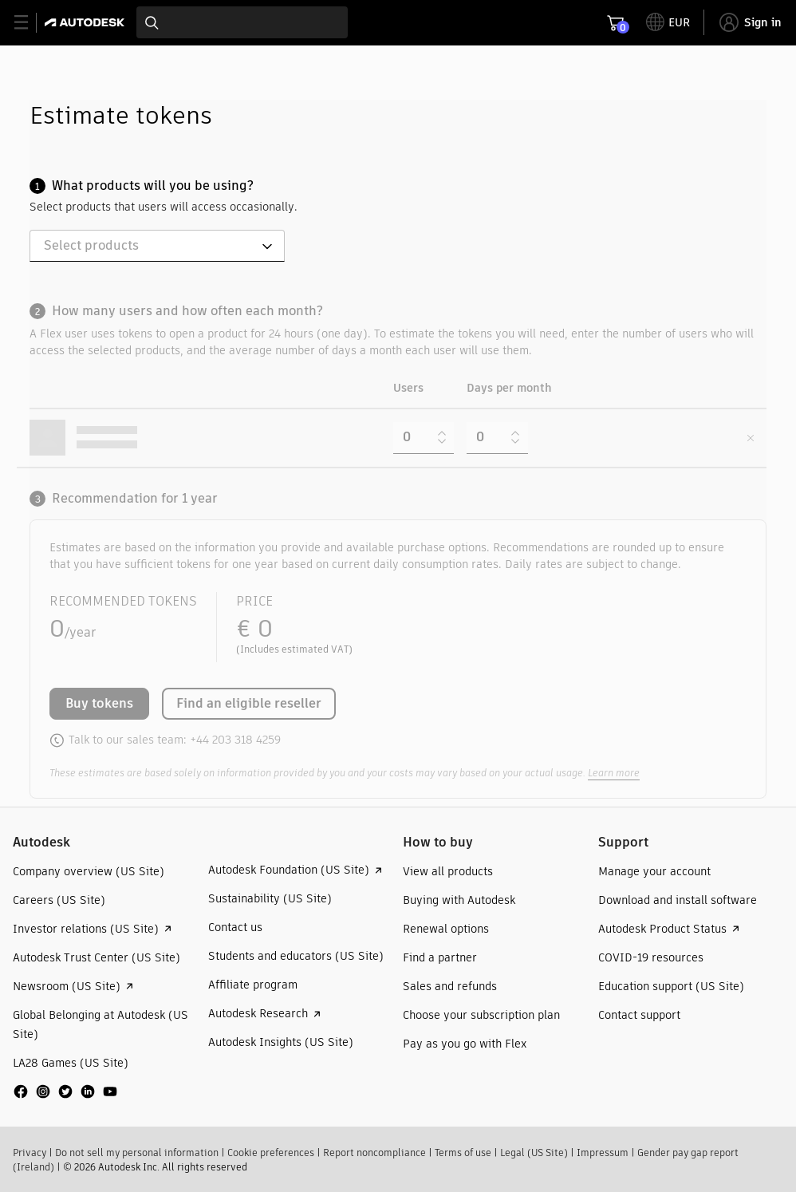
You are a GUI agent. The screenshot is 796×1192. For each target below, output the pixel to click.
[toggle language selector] (668, 22)
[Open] (267, 247)
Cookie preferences (270, 1152)
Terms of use (463, 1152)
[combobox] (242, 22)
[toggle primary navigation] (29, 23)
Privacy (29, 1152)
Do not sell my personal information (137, 1152)
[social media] (65, 1091)
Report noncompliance (374, 1152)
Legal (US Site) (534, 1152)
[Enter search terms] (242, 22)
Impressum (603, 1152)
